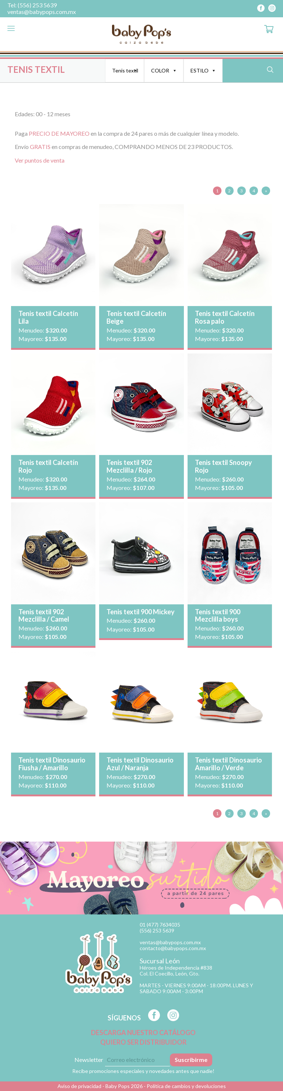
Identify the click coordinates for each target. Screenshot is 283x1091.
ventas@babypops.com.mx (41, 11)
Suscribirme (191, 1059)
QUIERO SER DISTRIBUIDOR (143, 1042)
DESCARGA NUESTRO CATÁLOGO (143, 1033)
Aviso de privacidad (79, 1086)
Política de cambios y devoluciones (186, 1086)
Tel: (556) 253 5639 (32, 4)
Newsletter (88, 1059)
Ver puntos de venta (39, 160)
